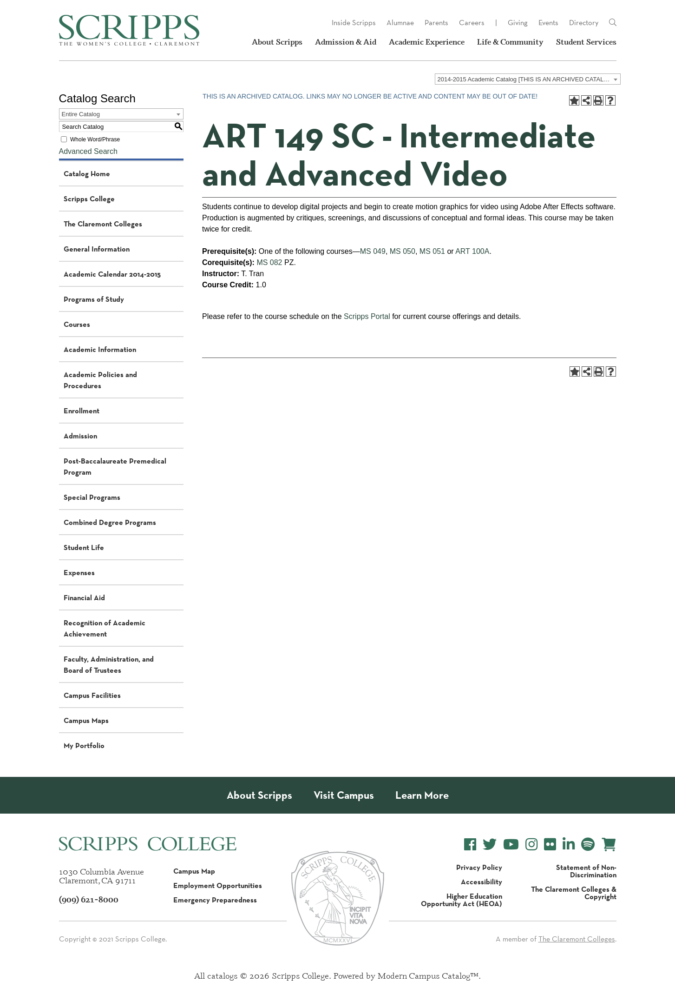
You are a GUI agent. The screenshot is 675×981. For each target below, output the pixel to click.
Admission (80, 435)
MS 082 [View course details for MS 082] (269, 262)
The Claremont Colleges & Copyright (573, 892)
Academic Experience (427, 41)
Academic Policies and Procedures (100, 380)
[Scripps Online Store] (608, 844)
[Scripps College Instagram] (531, 844)
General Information (97, 248)
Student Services (586, 41)
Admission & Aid (345, 41)
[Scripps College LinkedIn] (569, 844)
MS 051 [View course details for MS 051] (432, 251)
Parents (436, 22)
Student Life (84, 547)
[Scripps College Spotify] (588, 844)
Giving (518, 22)
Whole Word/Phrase (95, 139)
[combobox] (528, 79)
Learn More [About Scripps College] (422, 795)
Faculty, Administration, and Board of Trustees (109, 664)
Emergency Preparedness (215, 899)
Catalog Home (87, 173)
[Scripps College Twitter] (490, 844)
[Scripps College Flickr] (550, 844)
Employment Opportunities (217, 885)
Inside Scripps (354, 22)
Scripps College (89, 198)
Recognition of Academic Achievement (104, 628)
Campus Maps (86, 720)
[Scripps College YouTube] (511, 844)
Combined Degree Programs (110, 522)
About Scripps (277, 41)
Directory (583, 22)
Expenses (79, 572)
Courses (77, 324)
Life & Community (510, 41)
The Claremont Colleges (103, 223)
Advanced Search (88, 151)
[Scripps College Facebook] (470, 844)
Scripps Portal (367, 316)
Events (548, 22)
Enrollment (81, 410)
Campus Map (194, 871)
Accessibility (481, 881)
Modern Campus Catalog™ (428, 975)
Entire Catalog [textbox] (81, 114)
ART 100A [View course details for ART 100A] (472, 251)
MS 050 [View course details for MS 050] (402, 251)
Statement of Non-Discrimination (586, 870)
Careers (472, 22)
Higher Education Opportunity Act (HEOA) (461, 899)
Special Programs (92, 497)
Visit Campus (344, 795)
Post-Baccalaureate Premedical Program (115, 466)
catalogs (222, 975)
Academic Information (100, 349)
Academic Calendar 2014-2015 (112, 273)
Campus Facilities (92, 695)
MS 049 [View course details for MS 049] (373, 251)
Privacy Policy (479, 867)
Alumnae (400, 22)
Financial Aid (84, 597)
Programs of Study (94, 299)
